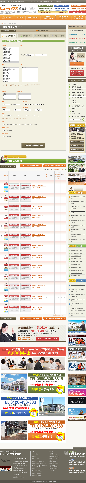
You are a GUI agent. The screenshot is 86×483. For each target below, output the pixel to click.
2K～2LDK (13, 116)
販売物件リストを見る (9, 30)
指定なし (11, 67)
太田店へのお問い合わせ (54, 456)
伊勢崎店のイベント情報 (37, 471)
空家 (5, 124)
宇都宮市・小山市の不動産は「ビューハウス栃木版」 (77, 353)
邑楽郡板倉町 (11, 57)
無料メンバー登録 (35, 458)
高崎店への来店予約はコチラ (77, 150)
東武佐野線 (11, 81)
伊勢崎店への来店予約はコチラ (77, 142)
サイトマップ (52, 470)
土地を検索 (25, 36)
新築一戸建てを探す (77, 87)
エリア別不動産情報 (36, 470)
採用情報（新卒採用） (53, 466)
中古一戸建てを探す (77, 89)
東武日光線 (11, 80)
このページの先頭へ (79, 448)
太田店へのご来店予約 (53, 461)
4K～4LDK (29, 116)
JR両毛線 (11, 75)
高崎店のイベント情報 (36, 475)
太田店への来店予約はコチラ (77, 146)
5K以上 (36, 116)
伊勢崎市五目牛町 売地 (76, 253)
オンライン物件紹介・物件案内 (38, 466)
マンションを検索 (41, 36)
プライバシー (52, 471)
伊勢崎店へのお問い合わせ (54, 454)
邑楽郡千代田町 (11, 60)
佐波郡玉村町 (11, 56)
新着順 (6, 175)
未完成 (21, 124)
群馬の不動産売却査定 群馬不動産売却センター (77, 340)
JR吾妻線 (11, 72)
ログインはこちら (77, 64)
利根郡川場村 (11, 51)
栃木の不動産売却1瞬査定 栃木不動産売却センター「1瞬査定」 (77, 365)
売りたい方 (20, 17)
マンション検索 (35, 454)
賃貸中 (15, 124)
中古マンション (76, 103)
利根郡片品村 (11, 49)
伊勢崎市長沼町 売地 (76, 267)
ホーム (33, 451)
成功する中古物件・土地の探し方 (77, 168)
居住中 (10, 124)
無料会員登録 (77, 12)
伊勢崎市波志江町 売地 (76, 250)
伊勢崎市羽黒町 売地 (76, 256)
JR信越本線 (11, 74)
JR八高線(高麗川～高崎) (11, 69)
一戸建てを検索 (9, 36)
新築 (9, 136)
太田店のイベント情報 (36, 473)
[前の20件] (57, 169)
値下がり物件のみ (8, 130)
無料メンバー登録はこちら (47, 339)
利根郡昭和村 (11, 52)
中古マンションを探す (77, 92)
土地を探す (77, 84)
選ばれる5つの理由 (33, 17)
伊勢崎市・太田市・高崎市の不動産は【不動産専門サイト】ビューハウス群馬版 (13, 7)
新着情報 (51, 451)
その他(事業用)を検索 (58, 36)
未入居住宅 (33, 124)
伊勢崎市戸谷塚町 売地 (76, 261)
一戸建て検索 (34, 453)
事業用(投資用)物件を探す (77, 95)
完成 (27, 124)
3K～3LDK (21, 116)
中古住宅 (74, 100)
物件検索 (7, 17)
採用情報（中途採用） (53, 468)
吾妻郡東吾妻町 (11, 48)
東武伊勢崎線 (11, 78)
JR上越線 (11, 77)
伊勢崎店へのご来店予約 (54, 460)
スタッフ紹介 (77, 179)
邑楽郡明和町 (11, 59)
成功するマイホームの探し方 (48, 17)
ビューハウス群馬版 (11, 453)
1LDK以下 (6, 116)
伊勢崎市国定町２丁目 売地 (77, 270)
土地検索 (33, 456)
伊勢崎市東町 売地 (75, 275)
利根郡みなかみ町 (11, 54)
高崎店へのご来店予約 (53, 463)
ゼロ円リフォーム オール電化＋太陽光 (78, 17)
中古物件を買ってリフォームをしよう (63, 17)
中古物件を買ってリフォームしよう (39, 463)
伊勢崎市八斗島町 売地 (76, 273)
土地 (73, 111)
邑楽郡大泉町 (11, 62)
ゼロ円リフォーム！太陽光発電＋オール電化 (77, 159)
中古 (5, 136)
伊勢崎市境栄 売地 (75, 264)
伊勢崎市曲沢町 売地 (76, 258)
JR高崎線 (11, 70)
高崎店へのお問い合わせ (54, 458)
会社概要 (51, 453)
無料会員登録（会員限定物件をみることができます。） (77, 73)
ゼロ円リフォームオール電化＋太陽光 (39, 465)
